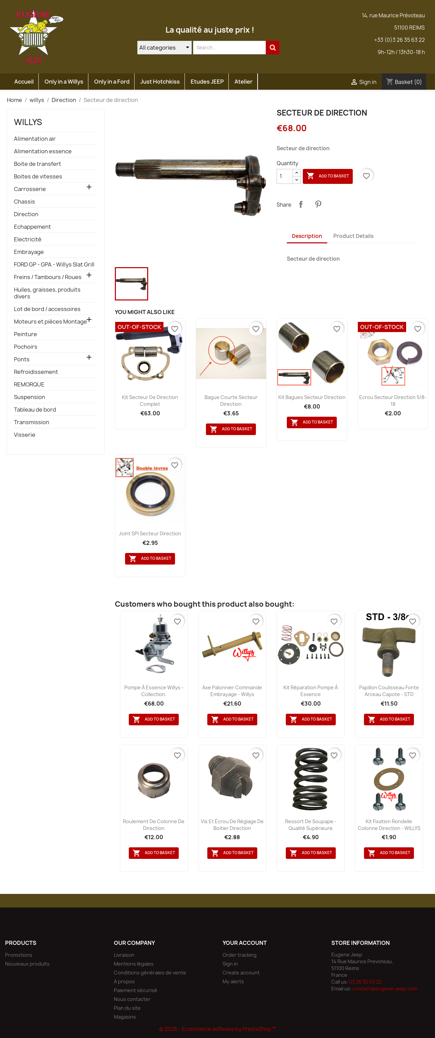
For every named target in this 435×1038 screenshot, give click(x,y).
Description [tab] (307, 236)
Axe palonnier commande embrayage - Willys (232, 690)
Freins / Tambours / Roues (48, 277)
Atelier (243, 81)
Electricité (27, 239)
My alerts (233, 981)
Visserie (24, 434)
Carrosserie (30, 189)
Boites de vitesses (38, 176)
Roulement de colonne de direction (154, 824)
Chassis (24, 201)
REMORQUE (29, 384)
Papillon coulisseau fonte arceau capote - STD (389, 690)
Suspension (29, 397)
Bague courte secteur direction (231, 400)
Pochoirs (25, 346)
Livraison (124, 955)
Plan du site (127, 1008)
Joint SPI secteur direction (150, 533)
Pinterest (318, 204)
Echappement (32, 226)
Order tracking (240, 955)
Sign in (230, 964)
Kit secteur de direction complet (150, 400)
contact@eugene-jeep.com (384, 988)
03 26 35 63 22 (365, 982)
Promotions (18, 955)
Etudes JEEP (207, 81)
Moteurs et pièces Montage (50, 321)
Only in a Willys (64, 81)
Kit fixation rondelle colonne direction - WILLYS (389, 824)
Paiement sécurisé (135, 990)
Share (301, 204)
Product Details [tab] (353, 236)
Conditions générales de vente (150, 972)
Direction (26, 214)
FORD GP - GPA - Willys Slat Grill (54, 264)
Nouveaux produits (27, 964)
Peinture (25, 334)
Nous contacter (132, 999)
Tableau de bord (35, 409)
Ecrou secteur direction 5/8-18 (392, 400)
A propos (124, 981)
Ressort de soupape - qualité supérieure (310, 824)
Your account (245, 943)
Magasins (125, 1017)
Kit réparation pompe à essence (310, 690)
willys (28, 122)
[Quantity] (285, 176)
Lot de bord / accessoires (47, 309)
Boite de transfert (37, 164)
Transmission (31, 422)
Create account (241, 972)
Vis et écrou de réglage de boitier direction (232, 824)
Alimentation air (35, 138)
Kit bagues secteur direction (312, 397)
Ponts (22, 359)
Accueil (24, 81)
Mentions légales (134, 964)
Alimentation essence (43, 151)
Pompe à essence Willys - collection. (154, 690)
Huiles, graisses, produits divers (47, 293)
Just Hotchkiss (160, 81)
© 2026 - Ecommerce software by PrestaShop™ (217, 1029)
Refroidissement (36, 372)
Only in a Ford (111, 81)
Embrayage (29, 252)
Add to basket (328, 176)
